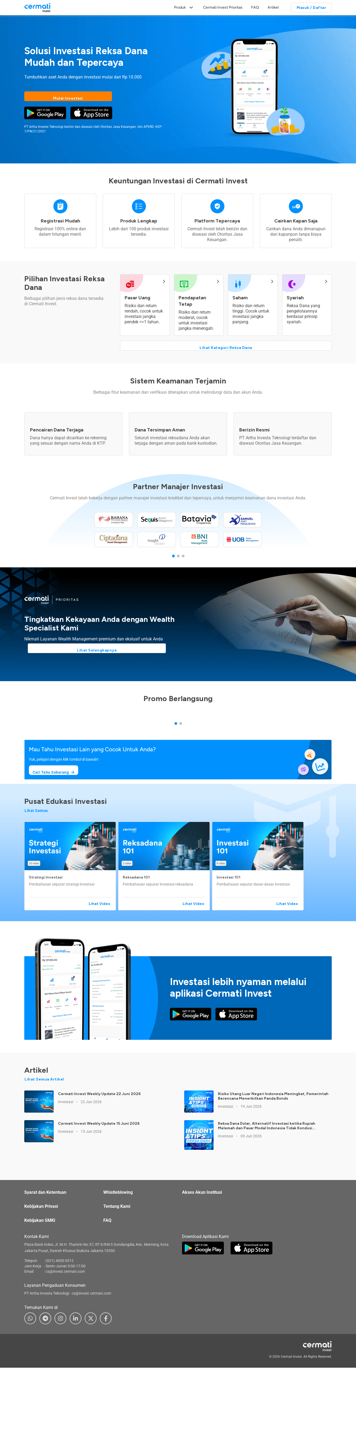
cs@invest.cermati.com (65, 1358)
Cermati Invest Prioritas (222, 7)
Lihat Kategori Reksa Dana (226, 345)
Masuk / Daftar (311, 7)
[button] (71, 953)
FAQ (255, 7)
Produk (180, 7)
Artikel (273, 7)
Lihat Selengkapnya (68, 652)
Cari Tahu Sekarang (55, 857)
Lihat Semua (36, 898)
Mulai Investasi (68, 96)
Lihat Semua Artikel (44, 1166)
